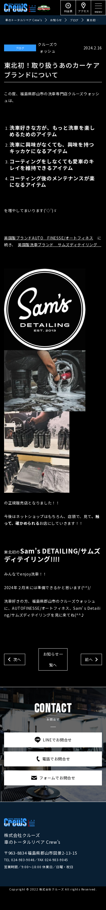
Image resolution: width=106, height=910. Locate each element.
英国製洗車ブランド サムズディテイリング (59, 244)
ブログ (20, 48)
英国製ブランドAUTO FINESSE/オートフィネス (48, 238)
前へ (89, 659)
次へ (17, 659)
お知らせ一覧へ (53, 659)
